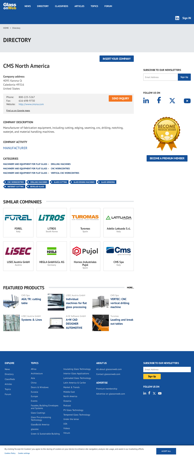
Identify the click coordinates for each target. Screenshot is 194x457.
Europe (34, 396)
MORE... (130, 287)
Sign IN (186, 18)
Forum (108, 6)
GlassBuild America (40, 424)
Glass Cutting (60, 182)
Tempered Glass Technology (76, 414)
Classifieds (61, 6)
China (33, 382)
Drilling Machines (38, 182)
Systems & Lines (31, 319)
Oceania (67, 400)
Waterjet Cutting (15, 186)
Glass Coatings (38, 412)
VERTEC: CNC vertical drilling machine (119, 303)
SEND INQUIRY (120, 98)
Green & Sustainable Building (45, 433)
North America (70, 396)
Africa (33, 369)
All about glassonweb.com (109, 369)
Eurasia (34, 391)
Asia (33, 378)
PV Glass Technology (73, 410)
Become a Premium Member (167, 158)
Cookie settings (24, 453)
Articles (79, 6)
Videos (66, 428)
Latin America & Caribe (74, 382)
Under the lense (71, 419)
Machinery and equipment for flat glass (25, 164)
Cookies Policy (10, 453)
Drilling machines (61, 164)
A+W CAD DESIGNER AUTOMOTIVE (74, 323)
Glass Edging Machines (84, 182)
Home (6, 28)
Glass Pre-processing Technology (41, 418)
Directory (43, 6)
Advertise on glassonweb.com (110, 393)
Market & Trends (71, 387)
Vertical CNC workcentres (65, 173)
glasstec (35, 429)
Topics (94, 6)
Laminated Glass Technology (77, 378)
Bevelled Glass (37, 186)
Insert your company (117, 59)
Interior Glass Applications (76, 373)
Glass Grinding (108, 182)
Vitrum (66, 432)
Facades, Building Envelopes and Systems (44, 407)
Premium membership (106, 388)
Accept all (166, 451)
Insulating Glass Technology (77, 369)
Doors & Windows (39, 387)
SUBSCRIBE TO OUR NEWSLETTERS (162, 69)
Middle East (69, 391)
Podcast (67, 405)
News (28, 6)
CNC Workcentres (60, 168)
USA (65, 423)
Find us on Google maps (18, 110)
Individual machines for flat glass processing (76, 303)
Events (34, 400)
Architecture (37, 373)
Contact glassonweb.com (108, 374)
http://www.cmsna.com (31, 104)
